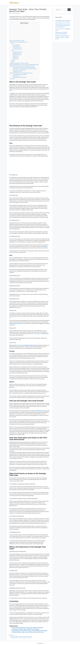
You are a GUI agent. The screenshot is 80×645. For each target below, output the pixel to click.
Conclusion (12, 78)
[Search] (69, 9)
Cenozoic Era (15, 59)
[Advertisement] (24, 32)
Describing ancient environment (20, 74)
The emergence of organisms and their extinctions (24, 67)
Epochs (12, 61)
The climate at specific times (19, 70)
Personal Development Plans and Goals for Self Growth (21, 636)
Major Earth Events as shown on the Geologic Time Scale (22, 66)
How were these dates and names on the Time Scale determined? (24, 64)
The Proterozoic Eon (17, 47)
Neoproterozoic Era (17, 54)
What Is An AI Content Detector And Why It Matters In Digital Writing (62, 37)
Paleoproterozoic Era (17, 52)
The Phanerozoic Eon (17, 49)
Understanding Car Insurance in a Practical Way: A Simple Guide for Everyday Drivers (62, 25)
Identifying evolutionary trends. (20, 77)
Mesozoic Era (16, 57)
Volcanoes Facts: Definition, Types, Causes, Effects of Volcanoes (27, 627)
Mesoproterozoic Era (17, 53)
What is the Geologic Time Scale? (17, 40)
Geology (12, 635)
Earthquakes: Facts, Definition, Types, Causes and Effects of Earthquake (29, 630)
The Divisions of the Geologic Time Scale (19, 42)
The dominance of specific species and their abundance (25, 68)
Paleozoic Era (16, 56)
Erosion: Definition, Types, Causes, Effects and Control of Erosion (28, 632)
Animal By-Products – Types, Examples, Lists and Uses (21, 637)
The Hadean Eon (16, 45)
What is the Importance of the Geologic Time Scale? (21, 73)
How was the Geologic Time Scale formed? (19, 63)
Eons (12, 43)
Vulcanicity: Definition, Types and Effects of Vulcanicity (25, 629)
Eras (12, 50)
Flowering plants (37, 333)
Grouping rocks (16, 75)
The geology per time (17, 71)
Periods (13, 60)
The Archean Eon (16, 46)
